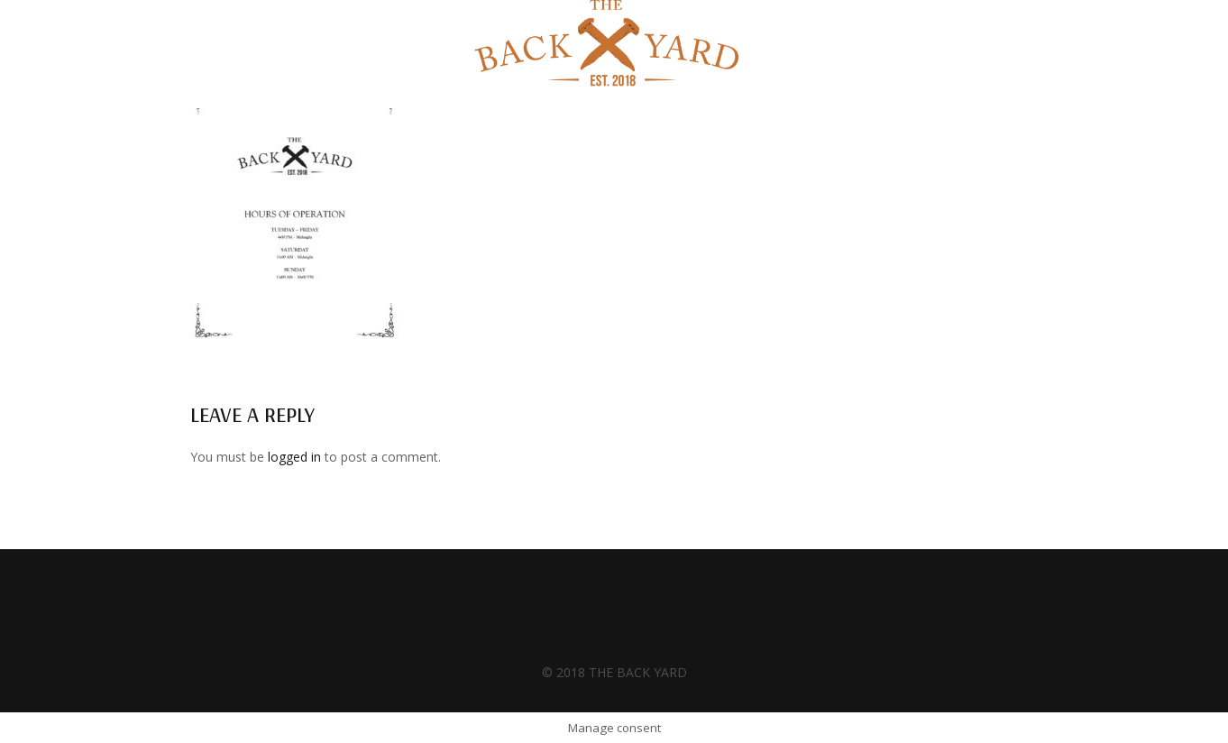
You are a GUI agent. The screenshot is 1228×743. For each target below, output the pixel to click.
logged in (294, 456)
